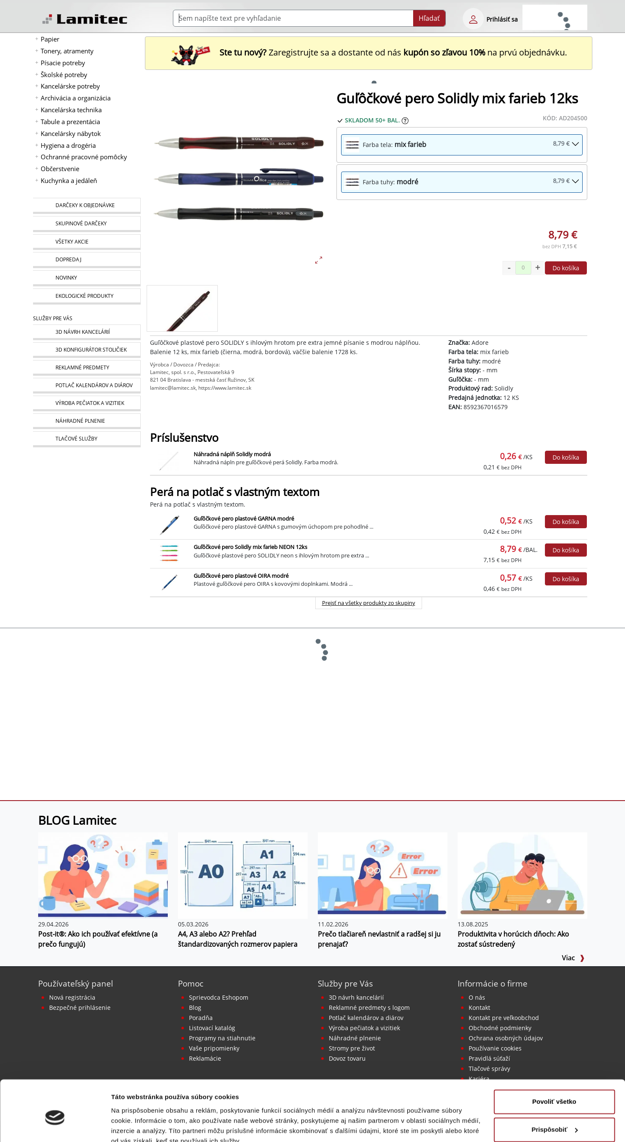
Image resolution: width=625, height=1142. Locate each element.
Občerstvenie (60, 168)
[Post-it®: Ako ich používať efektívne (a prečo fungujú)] (103, 875)
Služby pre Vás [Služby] (52, 318)
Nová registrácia (72, 997)
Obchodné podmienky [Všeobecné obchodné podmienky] (500, 1028)
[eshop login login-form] (473, 18)
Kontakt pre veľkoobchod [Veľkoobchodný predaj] (504, 1018)
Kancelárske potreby (70, 86)
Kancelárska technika (71, 109)
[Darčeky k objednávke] (86, 205)
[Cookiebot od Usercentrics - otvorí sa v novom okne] (55, 1125)
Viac (573, 957)
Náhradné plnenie (355, 1038)
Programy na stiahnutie (222, 1038)
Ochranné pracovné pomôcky (84, 156)
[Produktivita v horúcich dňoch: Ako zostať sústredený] (522, 875)
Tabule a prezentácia (70, 121)
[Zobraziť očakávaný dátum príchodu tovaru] (405, 120)
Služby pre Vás (345, 983)
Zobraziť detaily (135, 1125)
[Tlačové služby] (86, 439)
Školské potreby (64, 74)
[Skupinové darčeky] (86, 224)
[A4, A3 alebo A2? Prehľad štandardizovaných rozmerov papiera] (243, 875)
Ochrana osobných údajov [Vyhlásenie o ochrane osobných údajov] (506, 1038)
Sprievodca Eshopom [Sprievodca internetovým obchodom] (218, 997)
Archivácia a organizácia (76, 98)
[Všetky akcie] (86, 242)
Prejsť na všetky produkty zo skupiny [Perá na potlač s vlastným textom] (368, 603)
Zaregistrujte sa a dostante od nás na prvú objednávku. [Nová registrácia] (368, 52)
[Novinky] (86, 278)
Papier (50, 39)
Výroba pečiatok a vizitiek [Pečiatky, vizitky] (364, 1028)
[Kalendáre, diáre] (86, 385)
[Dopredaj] (86, 260)
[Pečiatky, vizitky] (86, 403)
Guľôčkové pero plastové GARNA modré (244, 518)
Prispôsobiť (554, 1090)
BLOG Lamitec (77, 820)
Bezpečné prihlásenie (80, 1007)
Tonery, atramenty (67, 51)
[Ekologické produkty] (86, 296)
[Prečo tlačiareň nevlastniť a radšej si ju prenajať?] (382, 875)
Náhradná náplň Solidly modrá (232, 454)
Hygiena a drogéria (68, 145)
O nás (477, 997)
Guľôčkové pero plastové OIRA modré (241, 575)
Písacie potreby (63, 62)
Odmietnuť (554, 1118)
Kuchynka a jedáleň (69, 180)
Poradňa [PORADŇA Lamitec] (201, 1018)
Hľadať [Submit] (429, 18)
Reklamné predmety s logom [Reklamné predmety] (369, 1007)
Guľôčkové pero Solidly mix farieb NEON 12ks (250, 547)
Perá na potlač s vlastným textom (234, 492)
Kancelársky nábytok (71, 133)
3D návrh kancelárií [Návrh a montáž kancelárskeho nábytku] (356, 997)
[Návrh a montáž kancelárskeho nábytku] (86, 332)
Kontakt (479, 1007)
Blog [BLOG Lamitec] (195, 1007)
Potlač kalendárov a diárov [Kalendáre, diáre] (366, 1018)
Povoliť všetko (554, 1063)
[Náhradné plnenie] (86, 421)
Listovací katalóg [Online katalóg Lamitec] (212, 1028)
